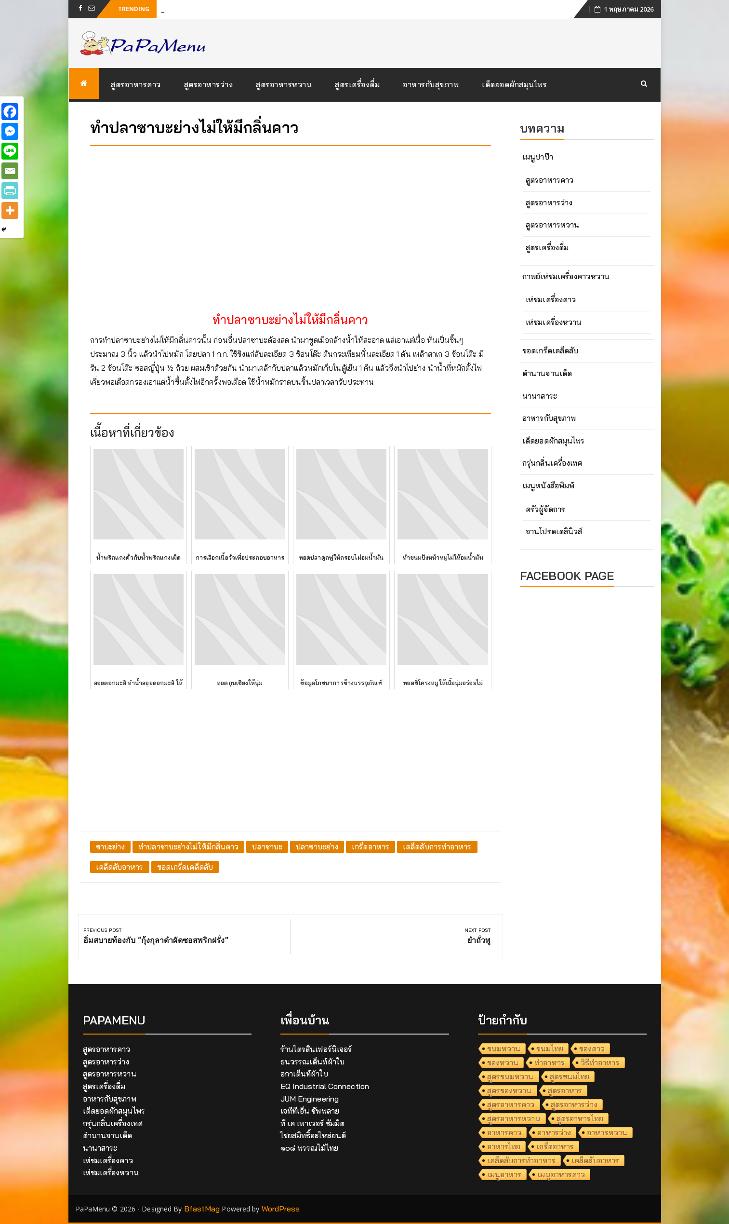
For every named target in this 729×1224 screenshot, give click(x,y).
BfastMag (202, 1208)
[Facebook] (10, 111)
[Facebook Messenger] (10, 131)
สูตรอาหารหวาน (284, 84)
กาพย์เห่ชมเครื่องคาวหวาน (566, 276)
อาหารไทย (504, 1146)
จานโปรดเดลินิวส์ (554, 531)
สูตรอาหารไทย (580, 1118)
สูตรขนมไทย (570, 1076)
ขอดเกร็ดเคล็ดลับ (185, 867)
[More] (10, 210)
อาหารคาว (504, 1132)
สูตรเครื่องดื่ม (357, 84)
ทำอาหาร (549, 1062)
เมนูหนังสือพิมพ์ (548, 485)
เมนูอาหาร (504, 1174)
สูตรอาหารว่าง (208, 84)
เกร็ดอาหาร (370, 846)
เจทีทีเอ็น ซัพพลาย (309, 1111)
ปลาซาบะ (267, 846)
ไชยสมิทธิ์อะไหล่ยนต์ (313, 1135)
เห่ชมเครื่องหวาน (554, 322)
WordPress (281, 1208)
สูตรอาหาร (565, 1090)
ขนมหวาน (504, 1048)
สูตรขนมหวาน (510, 1076)
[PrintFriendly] (10, 191)
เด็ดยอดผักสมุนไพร (514, 84)
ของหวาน (503, 1062)
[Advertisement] (290, 220)
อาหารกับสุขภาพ (431, 84)
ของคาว (592, 1048)
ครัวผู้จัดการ (545, 509)
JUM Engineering (309, 1098)
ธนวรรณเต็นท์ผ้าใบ (312, 1061)
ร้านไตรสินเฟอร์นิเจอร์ (316, 1049)
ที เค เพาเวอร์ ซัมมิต (312, 1123)
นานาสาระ (539, 396)
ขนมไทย (549, 1048)
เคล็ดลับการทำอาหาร (437, 846)
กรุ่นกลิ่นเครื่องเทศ (552, 463)
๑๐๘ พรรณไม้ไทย (309, 1148)
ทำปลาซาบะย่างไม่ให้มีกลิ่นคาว (188, 846)
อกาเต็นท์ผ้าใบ (304, 1073)
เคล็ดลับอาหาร (120, 867)
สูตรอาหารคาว (136, 84)
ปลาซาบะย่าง (317, 846)
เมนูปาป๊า (537, 156)
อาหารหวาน (607, 1132)
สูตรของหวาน (509, 1090)
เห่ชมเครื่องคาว (551, 299)
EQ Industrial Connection (324, 1086)
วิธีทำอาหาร (600, 1062)
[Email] (10, 171)
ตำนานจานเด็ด (547, 373)
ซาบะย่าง (110, 846)
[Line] (10, 151)
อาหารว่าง (554, 1132)
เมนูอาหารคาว (561, 1174)
